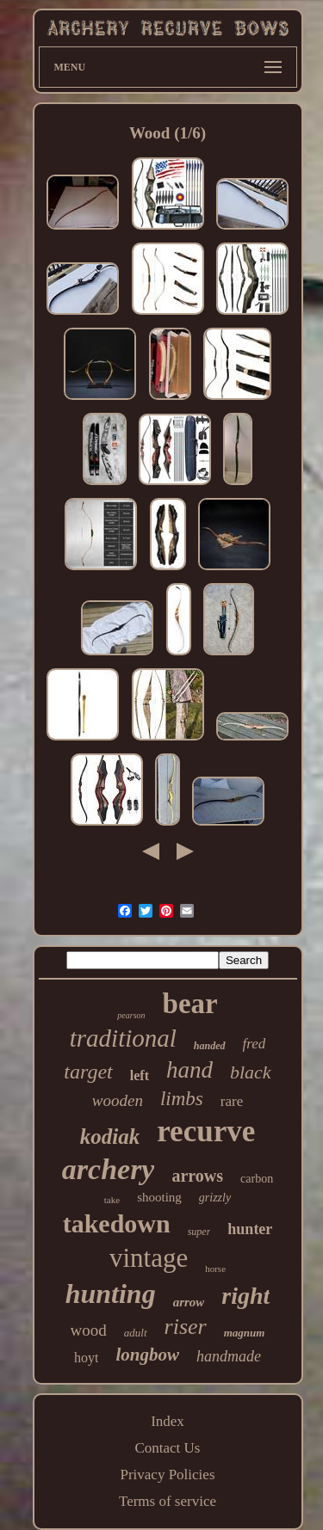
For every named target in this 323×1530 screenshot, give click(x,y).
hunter (249, 1229)
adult (135, 1332)
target (88, 1071)
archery (108, 1169)
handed (210, 1046)
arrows (197, 1175)
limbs (181, 1098)
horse (215, 1268)
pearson (131, 1015)
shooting (159, 1197)
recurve (206, 1131)
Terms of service (167, 1501)
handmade (228, 1356)
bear (190, 1003)
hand (189, 1070)
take (112, 1200)
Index (167, 1421)
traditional (123, 1038)
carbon (256, 1178)
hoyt (86, 1357)
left (139, 1075)
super (199, 1232)
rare (232, 1101)
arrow (189, 1302)
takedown (117, 1223)
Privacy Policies (167, 1474)
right (245, 1295)
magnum (244, 1332)
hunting (110, 1293)
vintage (148, 1258)
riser (186, 1326)
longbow (147, 1354)
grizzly (215, 1197)
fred (254, 1043)
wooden (117, 1100)
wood (89, 1330)
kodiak (110, 1136)
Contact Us (167, 1448)
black (250, 1072)
